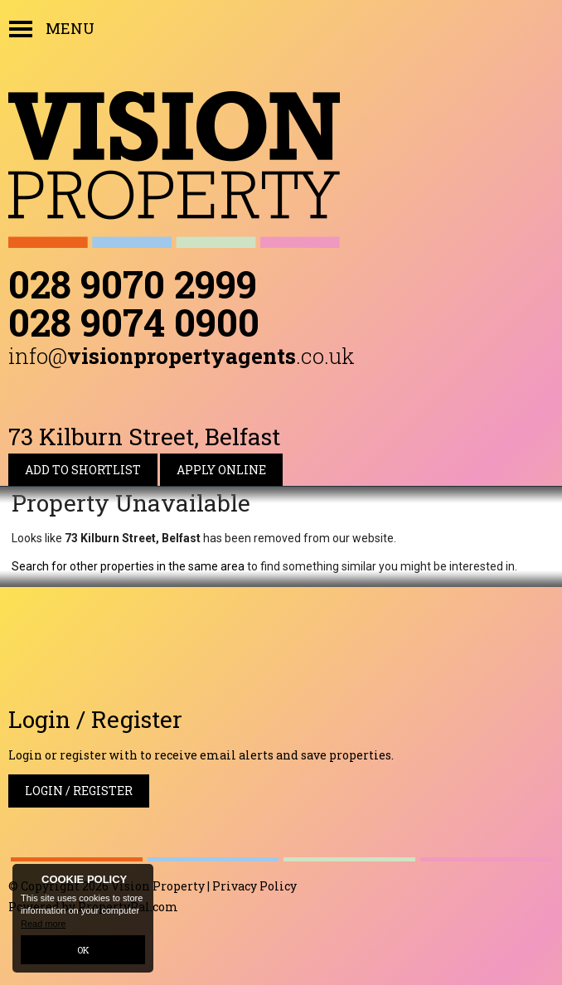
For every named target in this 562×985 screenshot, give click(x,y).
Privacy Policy (254, 886)
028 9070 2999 (132, 283)
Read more (43, 924)
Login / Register (79, 790)
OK (83, 950)
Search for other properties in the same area (128, 566)
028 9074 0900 (133, 322)
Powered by (93, 907)
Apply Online (221, 470)
